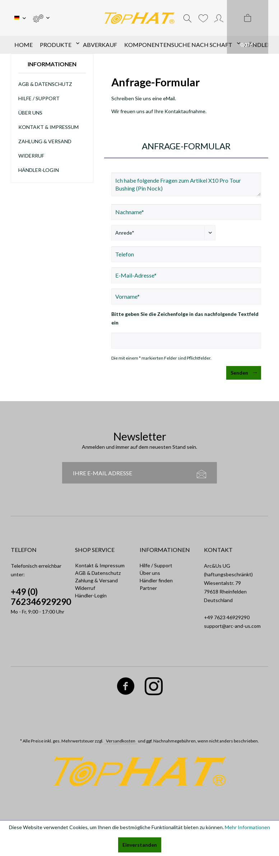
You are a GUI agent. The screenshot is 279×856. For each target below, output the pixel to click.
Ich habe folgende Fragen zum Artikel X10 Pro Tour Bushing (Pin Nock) (186, 184)
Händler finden (156, 580)
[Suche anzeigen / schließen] (187, 18)
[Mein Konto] (219, 18)
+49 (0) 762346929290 (41, 596)
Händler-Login (38, 170)
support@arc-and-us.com (232, 626)
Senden (244, 371)
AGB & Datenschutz (45, 84)
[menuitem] (41, 18)
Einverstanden (139, 845)
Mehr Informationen (247, 827)
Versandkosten (120, 741)
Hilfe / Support (39, 98)
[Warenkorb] (247, 27)
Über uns (30, 113)
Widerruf (31, 156)
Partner (148, 588)
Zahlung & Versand (44, 141)
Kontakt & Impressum (48, 127)
